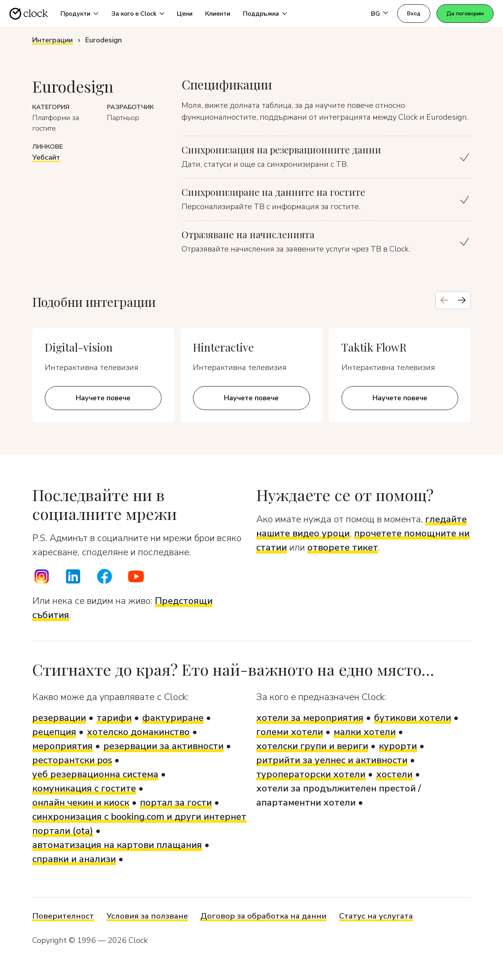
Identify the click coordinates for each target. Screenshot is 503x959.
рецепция (54, 732)
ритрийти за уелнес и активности (332, 760)
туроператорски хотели (310, 774)
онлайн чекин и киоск (80, 802)
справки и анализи (74, 859)
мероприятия (62, 746)
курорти (398, 746)
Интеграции (52, 40)
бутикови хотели (412, 717)
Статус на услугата (376, 916)
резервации (59, 717)
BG (375, 13)
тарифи (114, 717)
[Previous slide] (444, 300)
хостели (394, 774)
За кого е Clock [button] (133, 13)
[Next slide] (461, 300)
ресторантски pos (72, 760)
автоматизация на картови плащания (117, 845)
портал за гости (176, 802)
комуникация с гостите (84, 788)
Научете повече (103, 398)
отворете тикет (342, 547)
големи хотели (289, 732)
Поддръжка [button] (261, 13)
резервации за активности (163, 746)
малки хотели (365, 732)
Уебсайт (46, 157)
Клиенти (217, 13)
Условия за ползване (147, 916)
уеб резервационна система (95, 774)
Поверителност (63, 916)
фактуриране (173, 717)
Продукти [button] (75, 13)
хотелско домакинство (138, 732)
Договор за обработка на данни (263, 916)
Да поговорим (465, 13)
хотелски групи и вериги (312, 746)
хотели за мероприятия (309, 717)
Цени (185, 13)
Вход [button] (413, 13)
